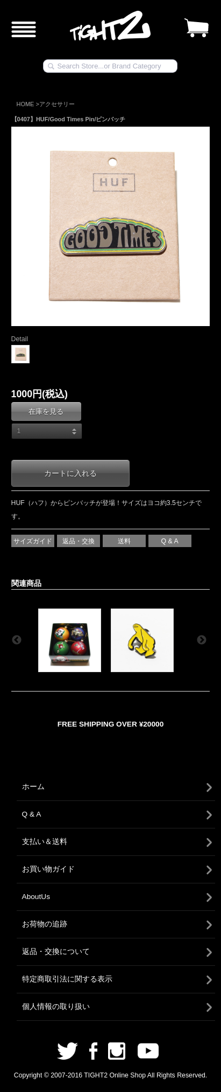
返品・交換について (56, 952)
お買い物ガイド (48, 869)
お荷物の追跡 (44, 924)
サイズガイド (32, 541)
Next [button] (201, 640)
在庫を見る (45, 411)
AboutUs (36, 897)
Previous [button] (16, 640)
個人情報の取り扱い (56, 1007)
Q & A (169, 541)
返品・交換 (78, 541)
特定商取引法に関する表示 (67, 979)
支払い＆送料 (44, 842)
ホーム (33, 787)
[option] (71, 640)
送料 (124, 541)
